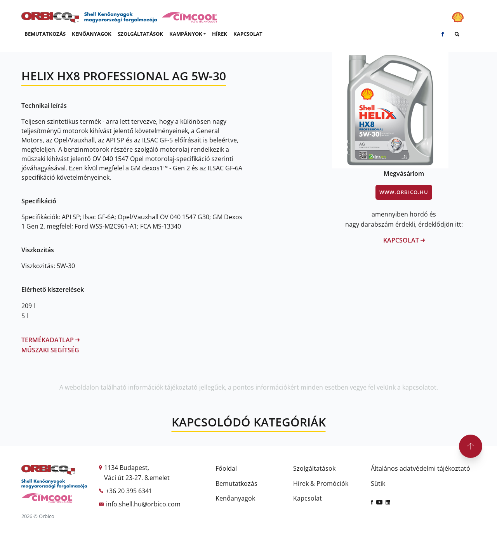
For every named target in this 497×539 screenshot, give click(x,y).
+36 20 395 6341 (129, 491)
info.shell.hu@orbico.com (143, 504)
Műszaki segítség (50, 350)
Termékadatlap (50, 340)
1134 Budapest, (126, 467)
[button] (187, 34)
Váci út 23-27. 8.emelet (137, 477)
